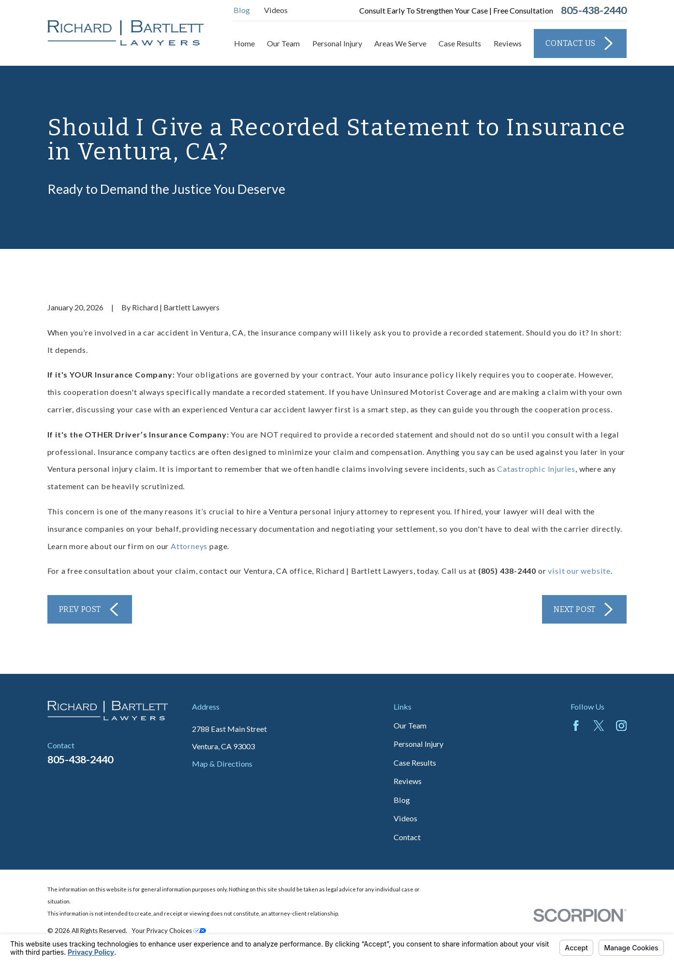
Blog (242, 10)
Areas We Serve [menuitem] (400, 43)
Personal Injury (418, 743)
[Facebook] (576, 725)
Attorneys (189, 546)
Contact (407, 837)
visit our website (579, 570)
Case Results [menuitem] (460, 43)
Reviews (408, 781)
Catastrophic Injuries (536, 468)
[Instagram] (621, 725)
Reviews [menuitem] (508, 43)
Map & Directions (222, 763)
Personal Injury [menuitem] (337, 43)
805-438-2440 (594, 10)
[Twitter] (598, 725)
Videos (276, 10)
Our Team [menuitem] (283, 43)
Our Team (410, 725)
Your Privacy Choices (169, 930)
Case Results (415, 762)
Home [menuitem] (244, 43)
